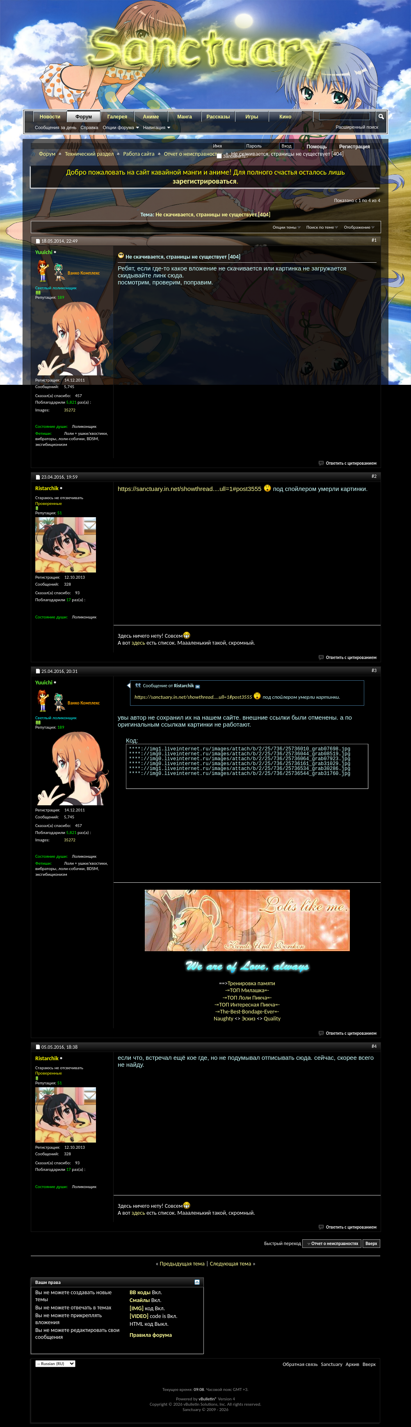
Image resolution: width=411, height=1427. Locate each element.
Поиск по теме (320, 227)
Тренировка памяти (251, 983)
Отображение (357, 227)
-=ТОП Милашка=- (247, 990)
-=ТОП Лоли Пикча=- (247, 997)
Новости (50, 117)
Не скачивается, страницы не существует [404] (212, 214)
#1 (374, 240)
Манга (184, 117)
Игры (251, 117)
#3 (374, 670)
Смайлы (140, 1300)
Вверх (371, 1243)
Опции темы (285, 227)
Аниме (151, 117)
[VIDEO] (139, 1316)
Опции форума (118, 127)
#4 (374, 1046)
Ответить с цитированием (348, 463)
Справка (89, 127)
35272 (69, 410)
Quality (272, 1018)
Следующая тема (230, 1263)
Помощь (317, 147)
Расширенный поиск (357, 127)
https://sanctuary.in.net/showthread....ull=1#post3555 (189, 488)
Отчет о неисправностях (193, 153)
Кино (285, 117)
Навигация (154, 127)
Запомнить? (233, 156)
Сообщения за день (55, 127)
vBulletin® (208, 1399)
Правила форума (151, 1335)
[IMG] (137, 1308)
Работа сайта (138, 153)
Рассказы (218, 117)
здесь (138, 642)
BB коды (140, 1292)
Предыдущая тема (182, 1263)
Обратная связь (300, 1364)
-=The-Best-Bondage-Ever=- (247, 1011)
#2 (374, 476)
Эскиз (249, 1018)
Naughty (224, 1018)
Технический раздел (89, 153)
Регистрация (354, 147)
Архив (352, 1364)
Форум (83, 117)
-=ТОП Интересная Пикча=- (247, 1004)
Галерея (117, 117)
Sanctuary (331, 1364)
